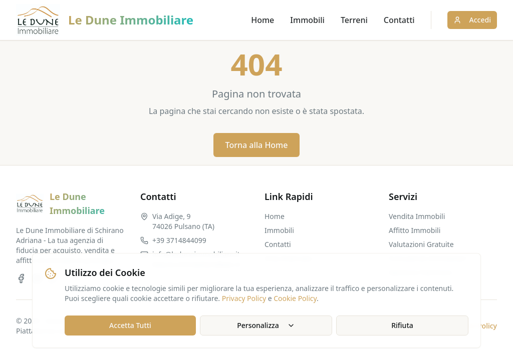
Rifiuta (402, 325)
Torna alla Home (256, 145)
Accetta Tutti (130, 325)
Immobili (307, 20)
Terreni (354, 20)
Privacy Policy (244, 298)
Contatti (399, 20)
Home (262, 20)
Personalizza (266, 325)
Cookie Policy (295, 298)
